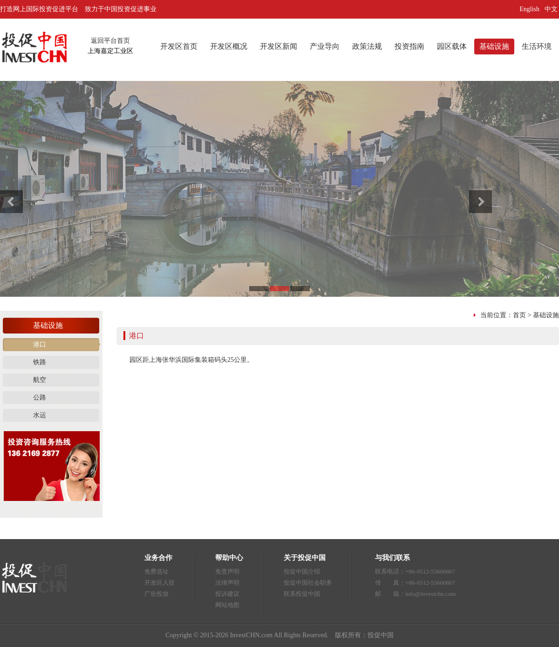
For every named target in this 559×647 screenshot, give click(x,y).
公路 (39, 397)
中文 (552, 9)
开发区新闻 (278, 46)
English (529, 9)
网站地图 (227, 604)
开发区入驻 (159, 582)
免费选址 (156, 571)
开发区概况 (228, 46)
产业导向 (325, 46)
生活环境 (537, 46)
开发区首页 (179, 46)
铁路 (39, 362)
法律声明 (227, 582)
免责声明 (227, 571)
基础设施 (494, 46)
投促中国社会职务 (308, 582)
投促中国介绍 (302, 571)
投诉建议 (227, 593)
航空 (39, 379)
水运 (39, 415)
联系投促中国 (302, 593)
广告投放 (156, 593)
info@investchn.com (430, 593)
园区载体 (452, 46)
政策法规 (367, 46)
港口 (39, 344)
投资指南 (409, 46)
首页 (519, 315)
